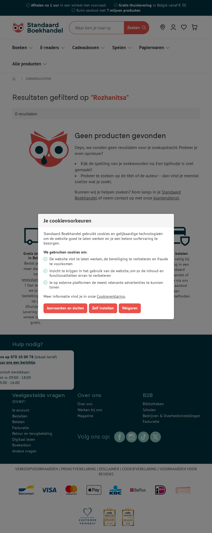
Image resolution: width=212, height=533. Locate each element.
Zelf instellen (103, 308)
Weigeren (130, 308)
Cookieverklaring (111, 296)
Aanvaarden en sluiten (65, 308)
